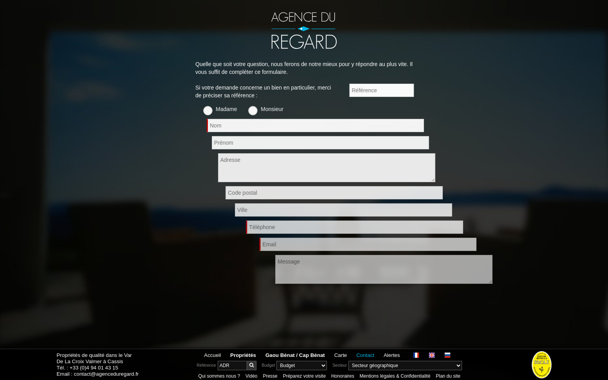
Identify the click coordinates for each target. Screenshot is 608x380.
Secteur (339, 365)
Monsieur (281, 109)
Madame (235, 109)
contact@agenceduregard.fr (106, 374)
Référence (206, 365)
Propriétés (243, 355)
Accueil (212, 355)
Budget (268, 365)
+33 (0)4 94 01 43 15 (94, 368)
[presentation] (254, 303)
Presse (270, 376)
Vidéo (251, 376)
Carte (340, 355)
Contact (365, 355)
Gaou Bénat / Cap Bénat (295, 355)
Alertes (392, 355)
